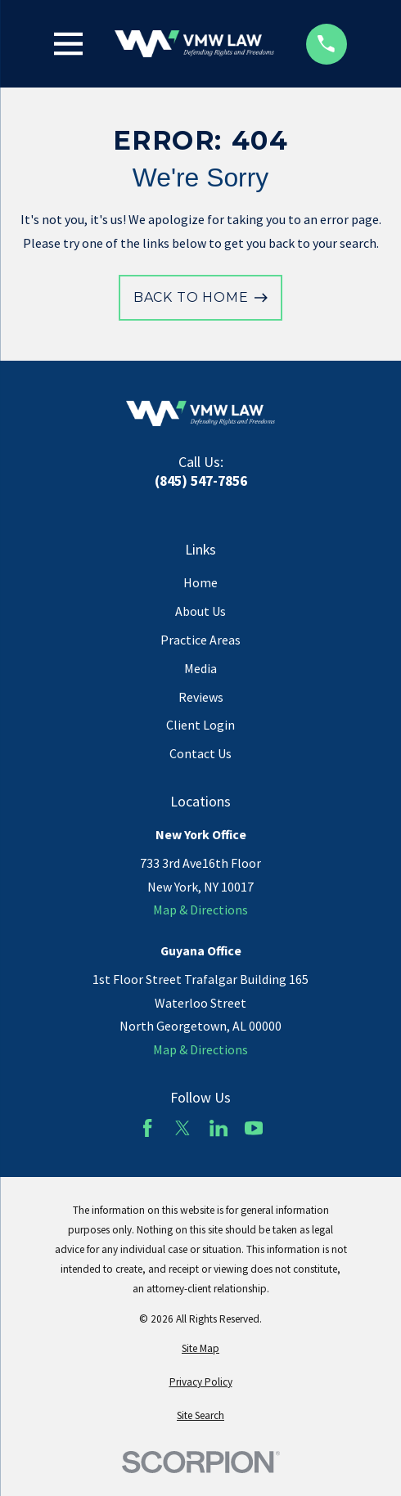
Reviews (200, 697)
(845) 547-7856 (201, 481)
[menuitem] (200, 1349)
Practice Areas (200, 639)
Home (200, 582)
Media (200, 668)
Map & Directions (200, 909)
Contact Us (200, 753)
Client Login (200, 725)
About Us (200, 611)
